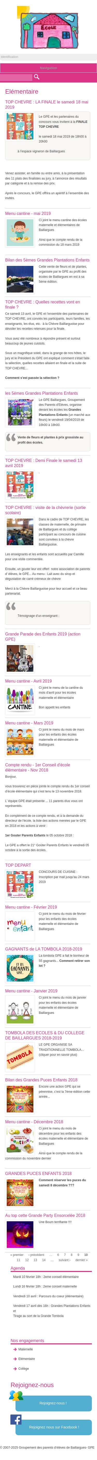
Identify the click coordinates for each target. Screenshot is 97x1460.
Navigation (48, 68)
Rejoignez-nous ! (53, 1403)
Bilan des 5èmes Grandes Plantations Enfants (47, 260)
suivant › (64, 1260)
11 (18, 1260)
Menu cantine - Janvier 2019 (31, 991)
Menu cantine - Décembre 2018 (34, 1122)
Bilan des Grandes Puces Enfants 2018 (41, 1080)
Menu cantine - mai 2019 (28, 213)
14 (44, 1260)
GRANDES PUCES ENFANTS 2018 (38, 1173)
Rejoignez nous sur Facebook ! (54, 1427)
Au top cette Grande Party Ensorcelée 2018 (45, 1215)
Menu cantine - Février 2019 (31, 907)
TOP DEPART (18, 865)
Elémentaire (26, 1359)
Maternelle (25, 1349)
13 (35, 1260)
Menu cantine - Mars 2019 (29, 723)
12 (26, 1260)
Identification (9, 57)
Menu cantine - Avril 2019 (28, 681)
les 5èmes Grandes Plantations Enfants (41, 393)
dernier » (82, 1260)
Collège (23, 1369)
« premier (17, 1255)
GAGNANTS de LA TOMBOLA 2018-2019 (43, 949)
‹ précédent (36, 1255)
